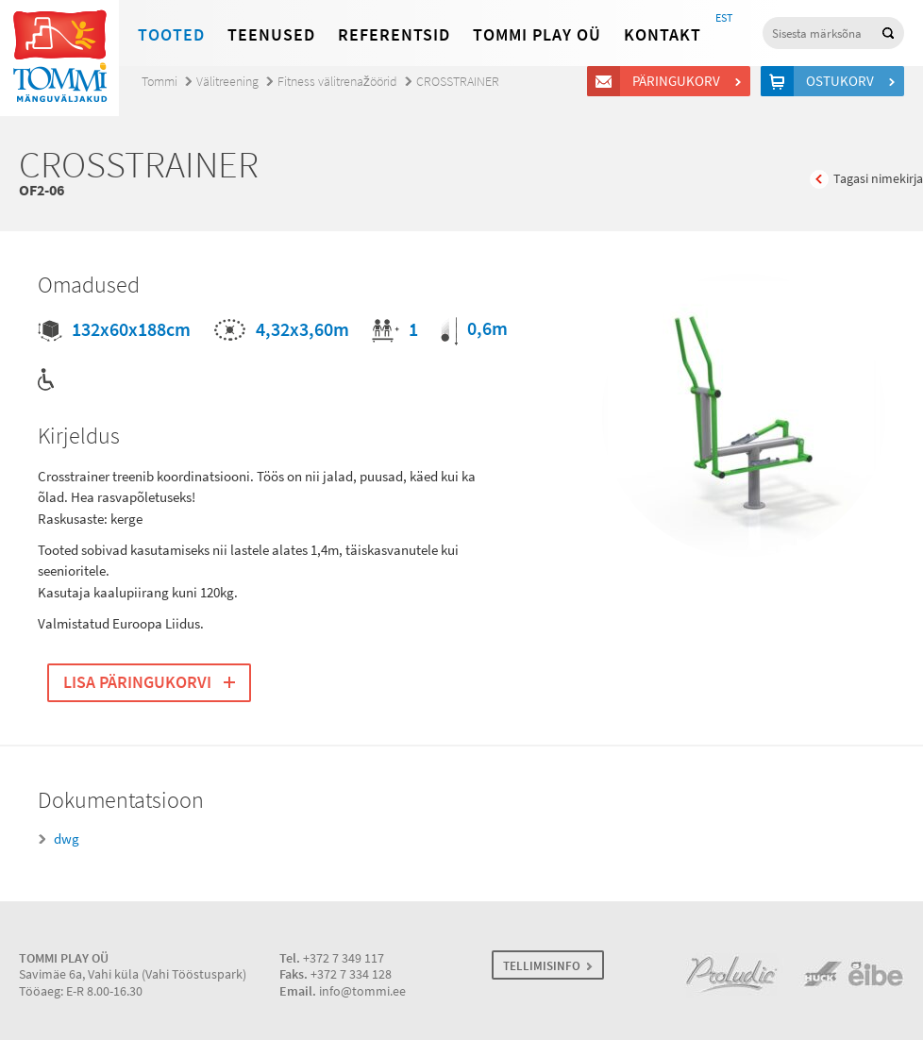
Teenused (271, 35)
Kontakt (662, 35)
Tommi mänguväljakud (59, 58)
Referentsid (394, 35)
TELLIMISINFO (541, 966)
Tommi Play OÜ (537, 35)
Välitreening (227, 82)
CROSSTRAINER (457, 82)
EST (723, 17)
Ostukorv (842, 81)
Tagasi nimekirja (878, 179)
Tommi (159, 82)
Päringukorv (679, 81)
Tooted (171, 35)
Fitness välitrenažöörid (337, 82)
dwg (66, 839)
